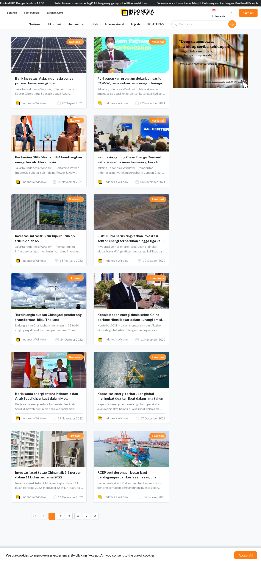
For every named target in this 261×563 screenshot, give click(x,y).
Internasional (114, 24)
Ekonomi (54, 24)
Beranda (12, 12)
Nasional (35, 24)
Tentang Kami (32, 12)
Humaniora (76, 24)
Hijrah (135, 24)
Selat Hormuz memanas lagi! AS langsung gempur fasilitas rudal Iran (107, 3)
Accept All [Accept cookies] (246, 555)
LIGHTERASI (155, 24)
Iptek (94, 24)
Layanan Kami (55, 12)
